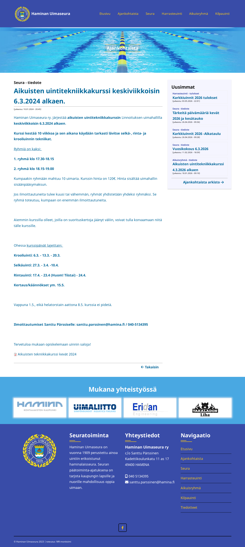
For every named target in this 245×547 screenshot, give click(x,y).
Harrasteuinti (169, 13)
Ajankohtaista (124, 13)
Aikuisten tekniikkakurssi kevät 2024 (45, 354)
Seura (146, 13)
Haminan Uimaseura (50, 13)
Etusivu (100, 13)
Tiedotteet (189, 507)
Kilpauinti (221, 13)
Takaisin (152, 367)
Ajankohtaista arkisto (201, 182)
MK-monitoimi (63, 541)
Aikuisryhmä (197, 13)
